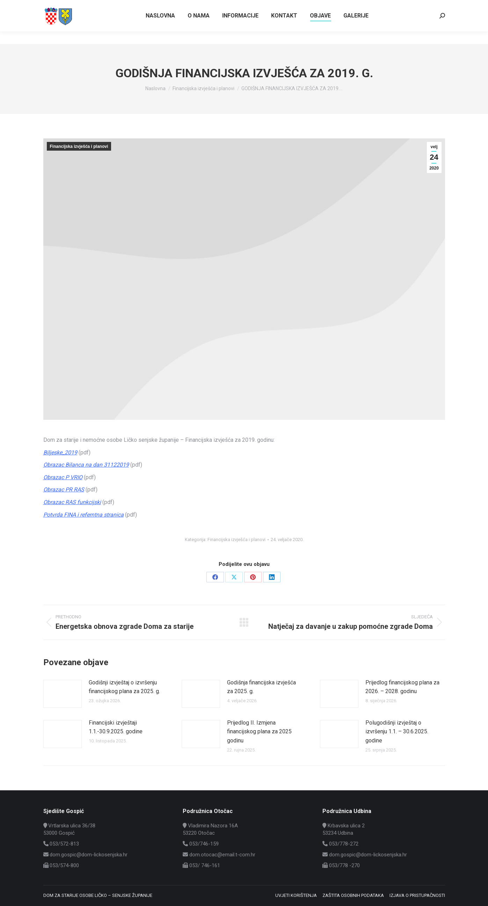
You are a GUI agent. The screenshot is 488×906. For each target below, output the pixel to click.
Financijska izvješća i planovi (79, 146)
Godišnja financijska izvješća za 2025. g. (261, 687)
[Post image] (62, 694)
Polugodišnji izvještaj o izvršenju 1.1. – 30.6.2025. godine (396, 731)
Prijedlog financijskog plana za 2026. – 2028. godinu (402, 687)
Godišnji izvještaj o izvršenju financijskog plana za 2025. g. (124, 687)
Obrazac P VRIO (62, 477)
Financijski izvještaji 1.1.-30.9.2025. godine (116, 727)
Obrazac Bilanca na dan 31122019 (86, 464)
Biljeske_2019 (60, 452)
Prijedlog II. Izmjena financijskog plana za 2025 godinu (259, 731)
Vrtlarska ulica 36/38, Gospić (411, 6)
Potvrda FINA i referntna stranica (83, 514)
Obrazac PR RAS (63, 489)
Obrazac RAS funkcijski (72, 502)
